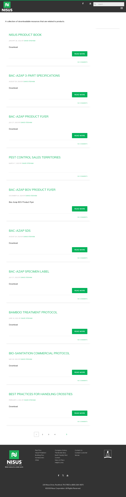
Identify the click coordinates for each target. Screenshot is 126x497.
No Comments (82, 62)
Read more (79, 54)
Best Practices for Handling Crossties (40, 394)
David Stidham (29, 41)
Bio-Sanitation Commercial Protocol (39, 353)
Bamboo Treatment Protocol (33, 312)
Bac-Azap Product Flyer (28, 116)
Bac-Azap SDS (20, 230)
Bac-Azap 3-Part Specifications (34, 75)
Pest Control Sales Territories (35, 157)
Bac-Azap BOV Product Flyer (32, 189)
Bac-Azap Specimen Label (29, 271)
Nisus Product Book (25, 35)
